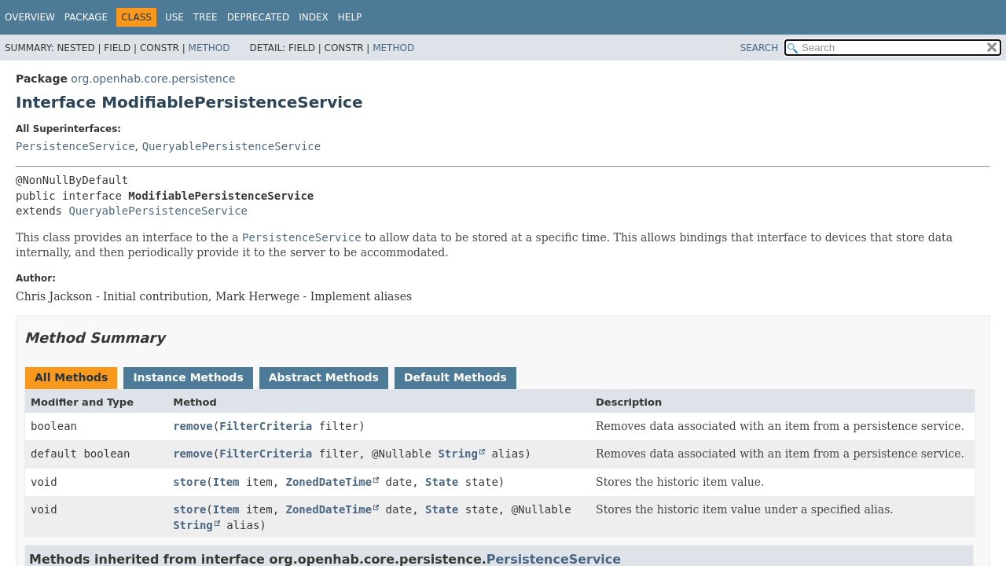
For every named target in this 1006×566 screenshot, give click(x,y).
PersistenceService (75, 146)
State (441, 482)
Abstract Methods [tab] (324, 377)
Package (86, 17)
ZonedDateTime (329, 482)
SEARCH (759, 47)
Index (314, 17)
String (458, 453)
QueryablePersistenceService (231, 146)
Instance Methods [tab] (188, 377)
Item (226, 482)
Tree (205, 17)
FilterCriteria (265, 426)
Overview (30, 17)
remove (193, 426)
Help (350, 17)
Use (174, 17)
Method (209, 47)
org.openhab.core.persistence (153, 78)
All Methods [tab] (71, 377)
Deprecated (258, 17)
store (189, 482)
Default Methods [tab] (455, 377)
